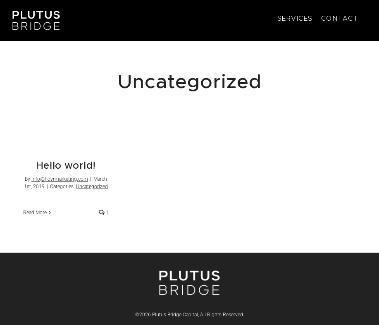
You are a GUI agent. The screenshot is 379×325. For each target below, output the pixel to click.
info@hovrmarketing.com (59, 179)
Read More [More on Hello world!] (35, 212)
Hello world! (66, 166)
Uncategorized (92, 186)
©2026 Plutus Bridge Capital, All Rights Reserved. (189, 315)
